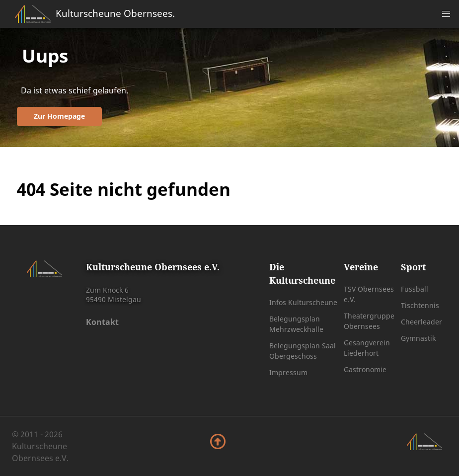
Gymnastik (418, 338)
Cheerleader (421, 321)
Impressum (288, 372)
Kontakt (102, 322)
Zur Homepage (59, 116)
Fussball (414, 289)
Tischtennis (420, 305)
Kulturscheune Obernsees (115, 13)
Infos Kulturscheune (303, 302)
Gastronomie (365, 369)
